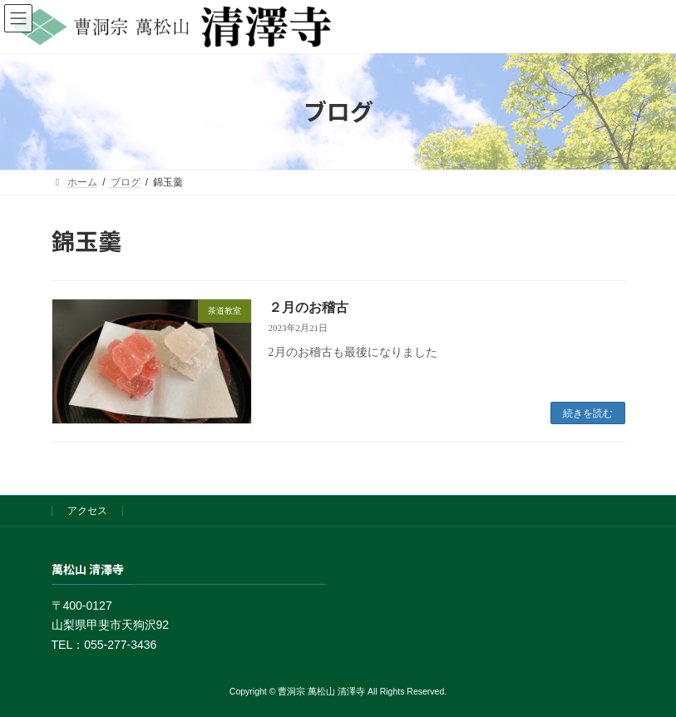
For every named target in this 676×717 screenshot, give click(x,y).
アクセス (87, 511)
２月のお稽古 (308, 307)
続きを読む (588, 413)
